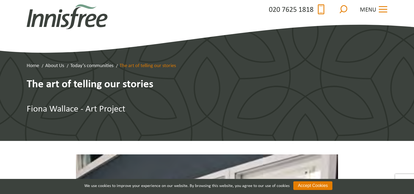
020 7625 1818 (296, 9)
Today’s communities (91, 65)
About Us (54, 65)
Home (33, 65)
